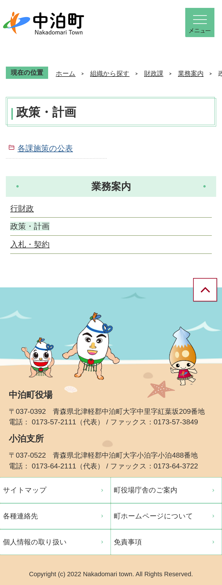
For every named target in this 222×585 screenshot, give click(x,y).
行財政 (22, 208)
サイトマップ (25, 490)
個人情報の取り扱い (35, 542)
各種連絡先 (20, 516)
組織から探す (110, 73)
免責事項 (128, 542)
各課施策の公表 (45, 148)
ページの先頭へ (207, 290)
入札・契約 (30, 244)
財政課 (153, 73)
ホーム (66, 73)
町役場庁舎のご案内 (145, 490)
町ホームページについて (153, 516)
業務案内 (191, 73)
